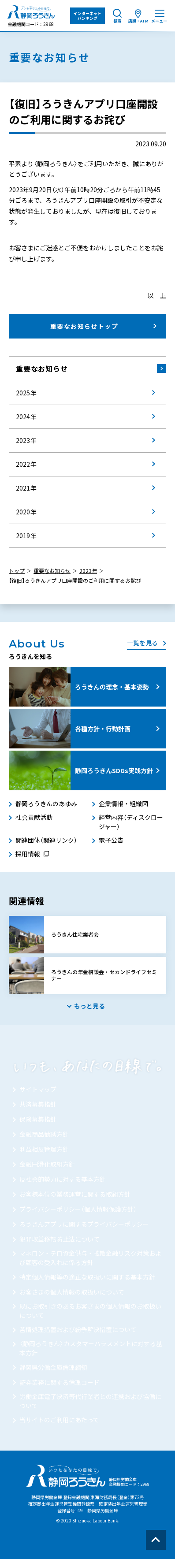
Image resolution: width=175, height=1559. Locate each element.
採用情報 (27, 853)
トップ (17, 570)
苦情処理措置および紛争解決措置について (78, 1329)
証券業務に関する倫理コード (59, 1382)
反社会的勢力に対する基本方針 (62, 1179)
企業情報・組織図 (123, 803)
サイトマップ (37, 1089)
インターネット (87, 16)
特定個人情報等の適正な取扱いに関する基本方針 (87, 1277)
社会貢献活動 (33, 817)
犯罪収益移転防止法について (59, 1239)
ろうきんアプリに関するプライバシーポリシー (84, 1224)
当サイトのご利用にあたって (59, 1419)
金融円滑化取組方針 (47, 1164)
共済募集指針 (37, 1104)
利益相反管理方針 (44, 1149)
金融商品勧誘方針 (44, 1134)
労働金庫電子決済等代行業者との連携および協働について (90, 1401)
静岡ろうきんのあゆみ (46, 803)
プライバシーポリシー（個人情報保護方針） (78, 1209)
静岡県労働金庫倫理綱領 (53, 1367)
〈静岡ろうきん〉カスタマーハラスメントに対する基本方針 (90, 1348)
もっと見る (89, 1005)
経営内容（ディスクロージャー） (131, 822)
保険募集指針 (37, 1119)
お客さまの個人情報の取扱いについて (71, 1291)
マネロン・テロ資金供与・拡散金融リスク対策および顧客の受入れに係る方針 (90, 1258)
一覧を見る (142, 642)
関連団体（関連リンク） (46, 840)
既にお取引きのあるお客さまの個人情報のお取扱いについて (90, 1311)
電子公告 (111, 840)
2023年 (88, 570)
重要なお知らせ (42, 368)
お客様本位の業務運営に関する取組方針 (74, 1194)
